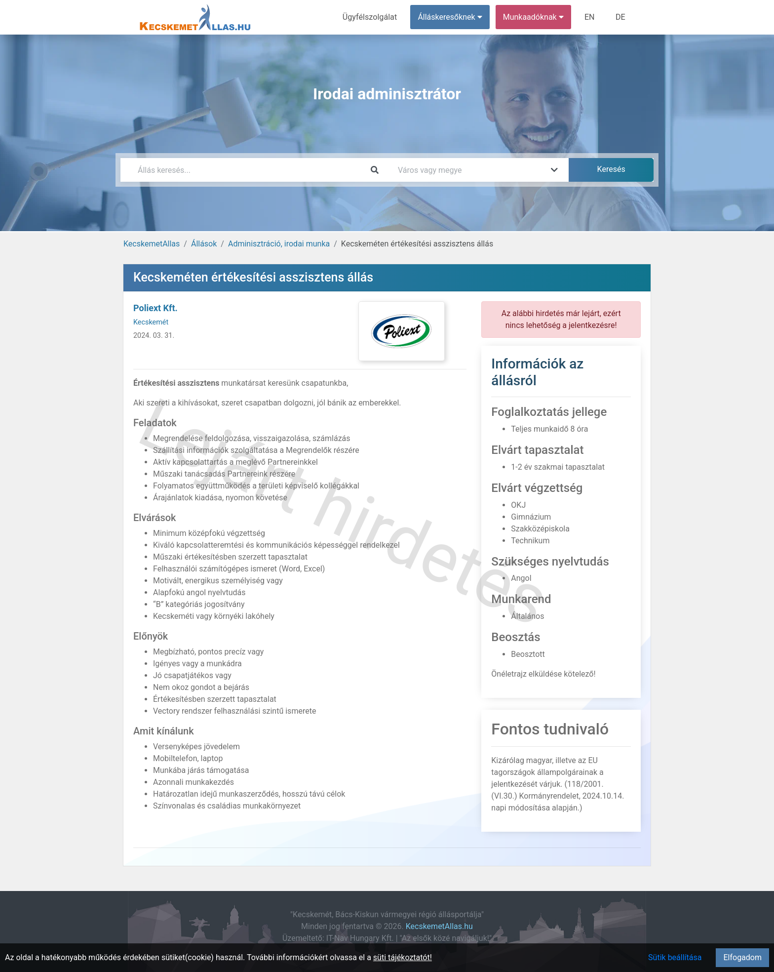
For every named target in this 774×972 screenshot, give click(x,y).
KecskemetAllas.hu (439, 926)
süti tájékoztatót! (402, 957)
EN (590, 17)
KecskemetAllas (151, 243)
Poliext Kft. (155, 308)
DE (620, 17)
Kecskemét (150, 322)
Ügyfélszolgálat (370, 17)
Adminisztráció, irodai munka (279, 243)
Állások (204, 243)
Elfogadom (742, 957)
